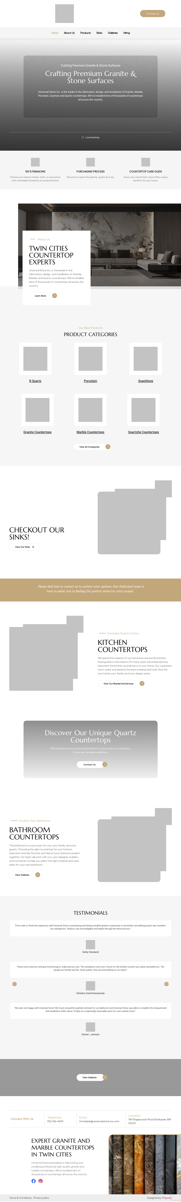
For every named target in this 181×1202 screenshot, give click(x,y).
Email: (83, 1117)
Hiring (126, 32)
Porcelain (90, 381)
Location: (135, 1116)
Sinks (99, 32)
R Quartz (35, 381)
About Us (69, 32)
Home (54, 32)
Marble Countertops (90, 432)
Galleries (113, 32)
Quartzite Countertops (143, 432)
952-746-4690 (55, 1121)
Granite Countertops (37, 432)
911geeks (167, 1197)
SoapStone (145, 381)
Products (85, 32)
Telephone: (54, 1117)
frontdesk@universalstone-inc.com (99, 1121)
